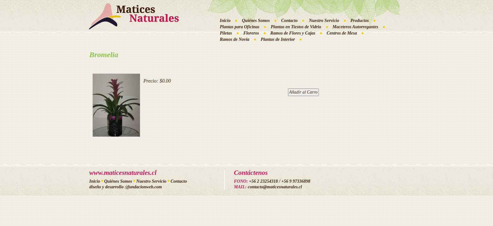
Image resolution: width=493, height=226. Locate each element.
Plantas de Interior (278, 39)
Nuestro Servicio (324, 20)
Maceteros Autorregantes (355, 26)
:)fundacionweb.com (143, 187)
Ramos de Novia (234, 39)
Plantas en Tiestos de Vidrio (296, 26)
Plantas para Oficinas (239, 26)
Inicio (225, 20)
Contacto (289, 20)
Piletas (226, 33)
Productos (360, 20)
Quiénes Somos (256, 20)
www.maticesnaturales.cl (123, 172)
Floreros (251, 33)
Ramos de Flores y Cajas (292, 33)
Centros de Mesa (342, 33)
